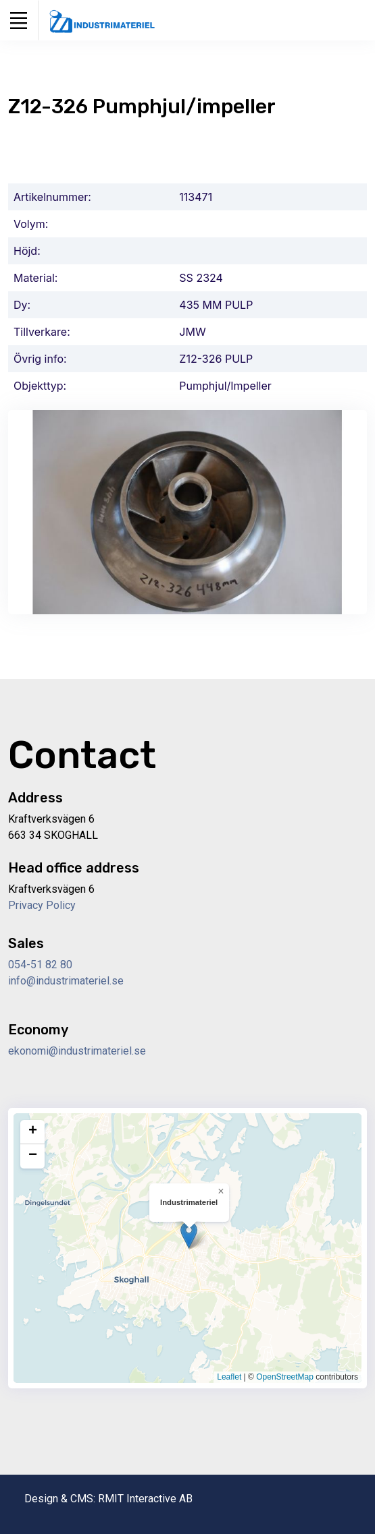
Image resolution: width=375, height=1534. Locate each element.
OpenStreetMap (285, 1377)
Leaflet (229, 1377)
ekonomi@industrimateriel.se (77, 1050)
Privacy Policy (42, 905)
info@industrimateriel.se (66, 980)
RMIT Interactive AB (145, 1498)
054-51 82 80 (40, 964)
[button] (188, 1235)
